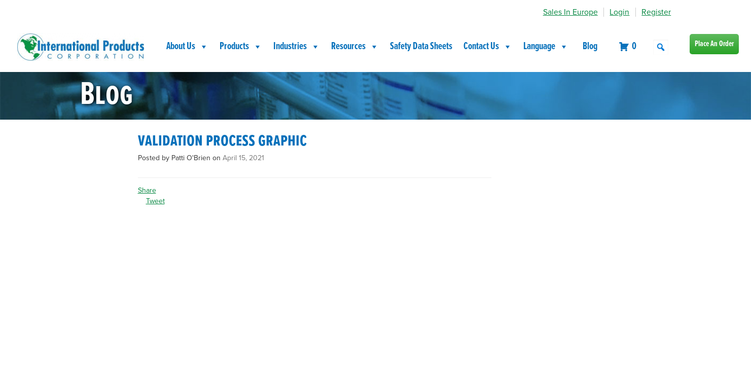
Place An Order (714, 44)
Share (147, 190)
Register (656, 12)
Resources (355, 46)
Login (619, 12)
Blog (590, 46)
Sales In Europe (570, 12)
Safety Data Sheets (421, 46)
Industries (296, 46)
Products (241, 46)
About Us (187, 46)
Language (545, 46)
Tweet (155, 201)
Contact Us (487, 46)
